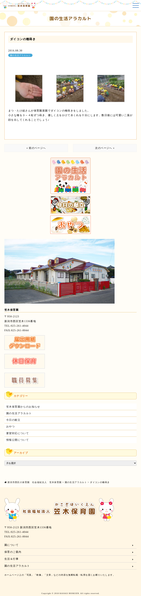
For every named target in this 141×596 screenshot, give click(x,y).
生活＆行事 (11, 559)
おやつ (10, 426)
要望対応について (17, 433)
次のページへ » (105, 148)
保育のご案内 (12, 552)
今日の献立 (13, 420)
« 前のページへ (36, 148)
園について (11, 545)
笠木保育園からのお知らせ (23, 406)
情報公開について (17, 440)
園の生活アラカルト (20, 55)
